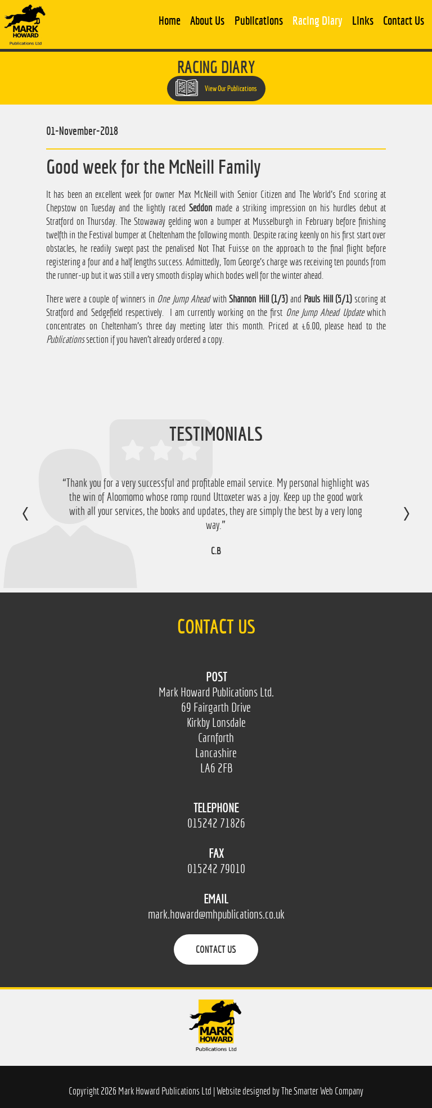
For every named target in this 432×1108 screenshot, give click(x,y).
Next (395, 521)
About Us (207, 20)
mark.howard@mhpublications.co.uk (216, 914)
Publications (259, 20)
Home (170, 20)
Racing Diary (317, 20)
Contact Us (403, 20)
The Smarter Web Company (322, 1091)
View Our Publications (216, 87)
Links (363, 20)
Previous (36, 521)
